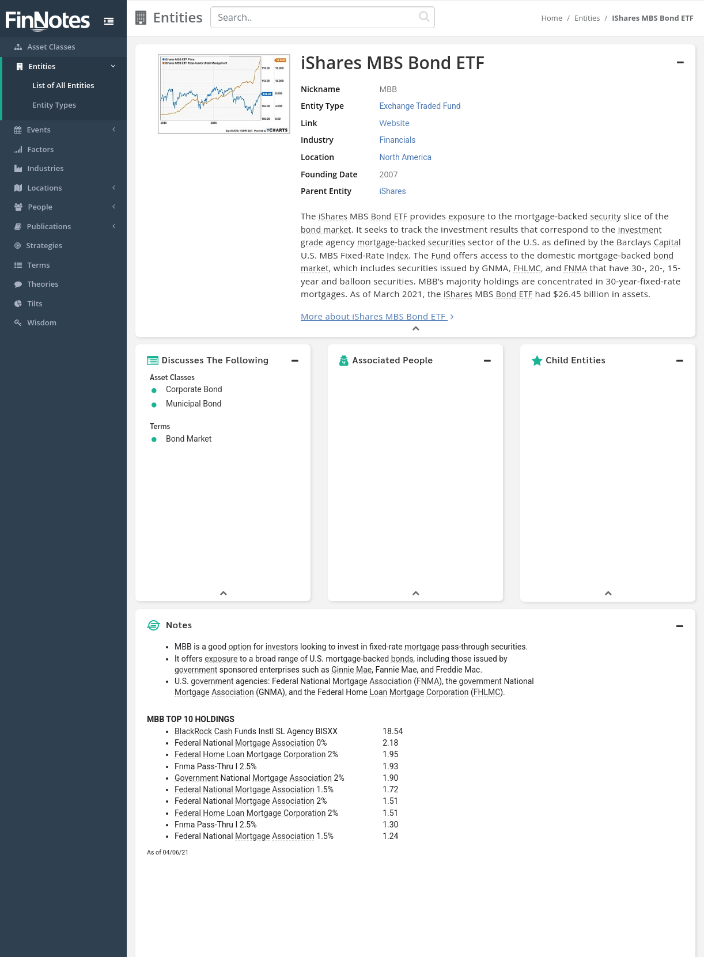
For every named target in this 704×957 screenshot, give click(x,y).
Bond (381, 216)
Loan (378, 551)
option (240, 505)
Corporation (447, 551)
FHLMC (527, 268)
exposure (466, 216)
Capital (667, 242)
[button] (223, 360)
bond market (326, 229)
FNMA (575, 268)
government (196, 528)
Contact (440, 945)
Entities (587, 18)
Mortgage (350, 540)
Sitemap (311, 945)
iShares (333, 216)
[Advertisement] (623, 668)
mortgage (422, 505)
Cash (223, 590)
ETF (401, 216)
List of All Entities (63, 85)
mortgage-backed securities (411, 242)
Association (390, 540)
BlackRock (193, 590)
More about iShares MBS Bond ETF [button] (373, 316)
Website (394, 122)
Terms (405, 945)
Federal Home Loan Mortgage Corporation (250, 613)
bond (663, 255)
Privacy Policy (359, 945)
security (605, 216)
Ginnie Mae (351, 528)
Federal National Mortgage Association (245, 648)
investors (282, 505)
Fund (441, 255)
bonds (402, 517)
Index (397, 255)
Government (196, 636)
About (275, 945)
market (314, 268)
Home (551, 18)
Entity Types (54, 105)
